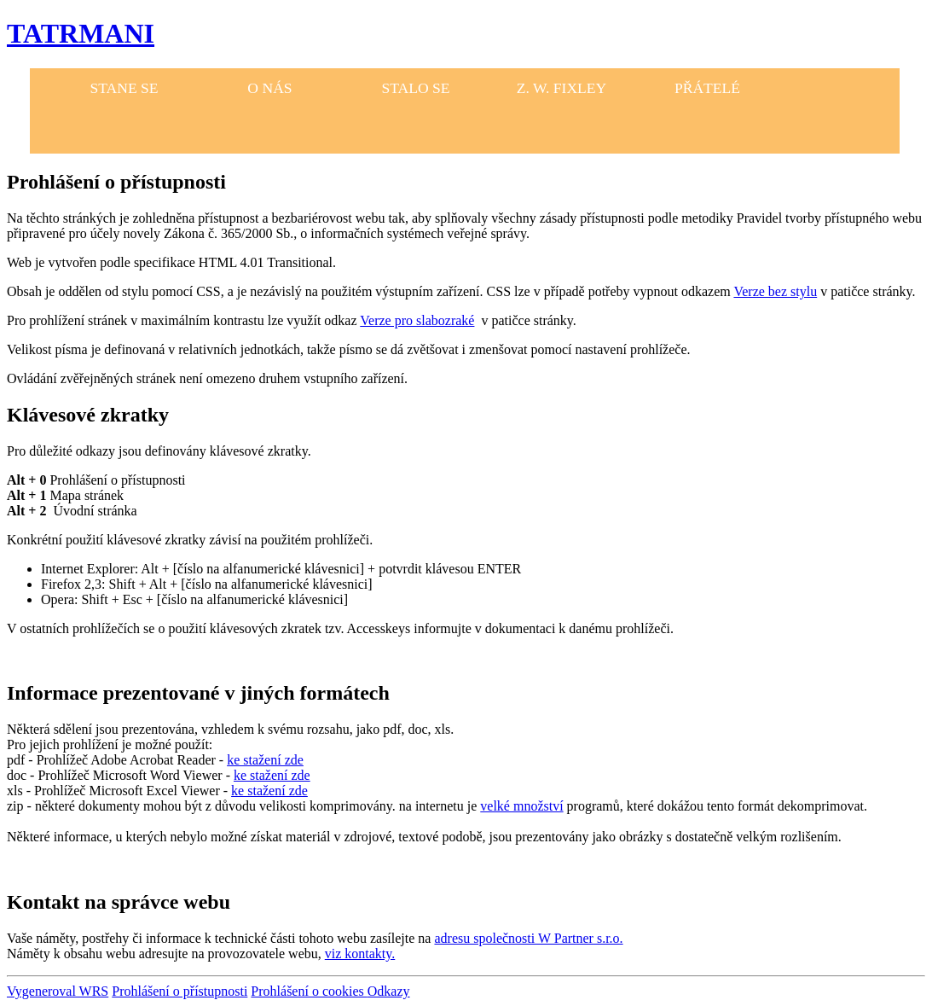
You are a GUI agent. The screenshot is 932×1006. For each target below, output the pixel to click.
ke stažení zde (265, 760)
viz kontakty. (360, 953)
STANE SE (124, 87)
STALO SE (415, 87)
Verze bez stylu (775, 291)
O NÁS (269, 87)
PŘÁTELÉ (707, 87)
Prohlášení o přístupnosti (179, 991)
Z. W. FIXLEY (562, 87)
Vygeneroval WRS (57, 991)
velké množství (521, 806)
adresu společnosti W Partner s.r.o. (528, 938)
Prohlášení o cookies (309, 991)
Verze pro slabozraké (417, 320)
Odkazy (389, 991)
